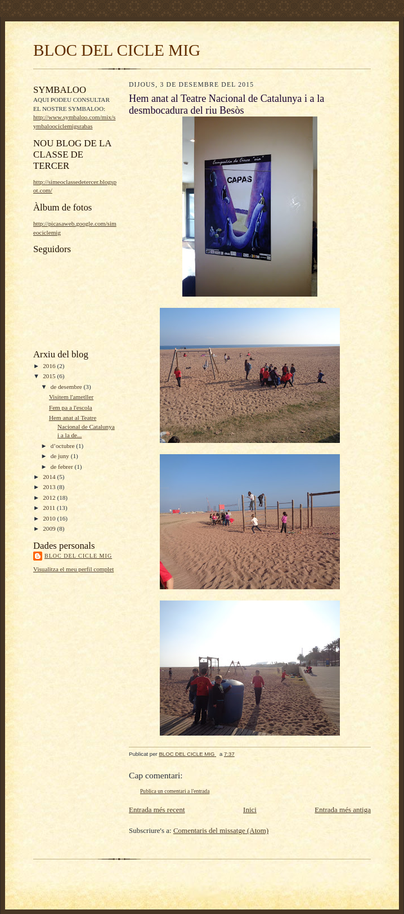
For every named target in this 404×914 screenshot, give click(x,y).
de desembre (67, 386)
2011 (50, 507)
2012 (50, 497)
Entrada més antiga (343, 809)
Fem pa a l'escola (70, 407)
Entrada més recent (157, 809)
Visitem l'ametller (71, 396)
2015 (50, 376)
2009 (50, 528)
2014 (50, 476)
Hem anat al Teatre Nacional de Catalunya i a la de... (82, 426)
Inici (250, 809)
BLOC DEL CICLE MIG (116, 50)
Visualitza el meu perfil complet (73, 569)
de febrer (63, 466)
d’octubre (64, 445)
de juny (61, 455)
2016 (50, 365)
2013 (50, 486)
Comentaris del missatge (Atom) (220, 830)
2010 (50, 518)
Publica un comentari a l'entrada (174, 791)
